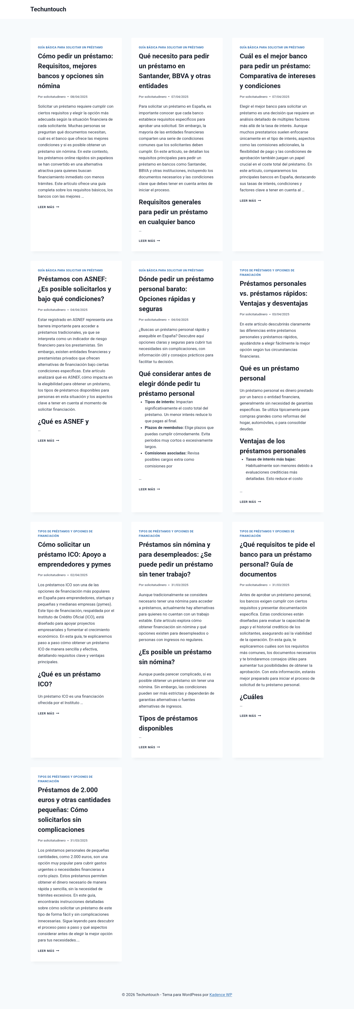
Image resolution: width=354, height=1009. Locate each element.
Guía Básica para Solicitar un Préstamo (70, 47)
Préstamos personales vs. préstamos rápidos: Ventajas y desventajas (274, 293)
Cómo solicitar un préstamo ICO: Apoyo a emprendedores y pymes (74, 554)
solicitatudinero (55, 96)
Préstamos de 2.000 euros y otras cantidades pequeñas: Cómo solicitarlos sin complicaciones (74, 810)
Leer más (48, 207)
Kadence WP (220, 994)
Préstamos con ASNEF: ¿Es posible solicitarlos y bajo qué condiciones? (74, 289)
